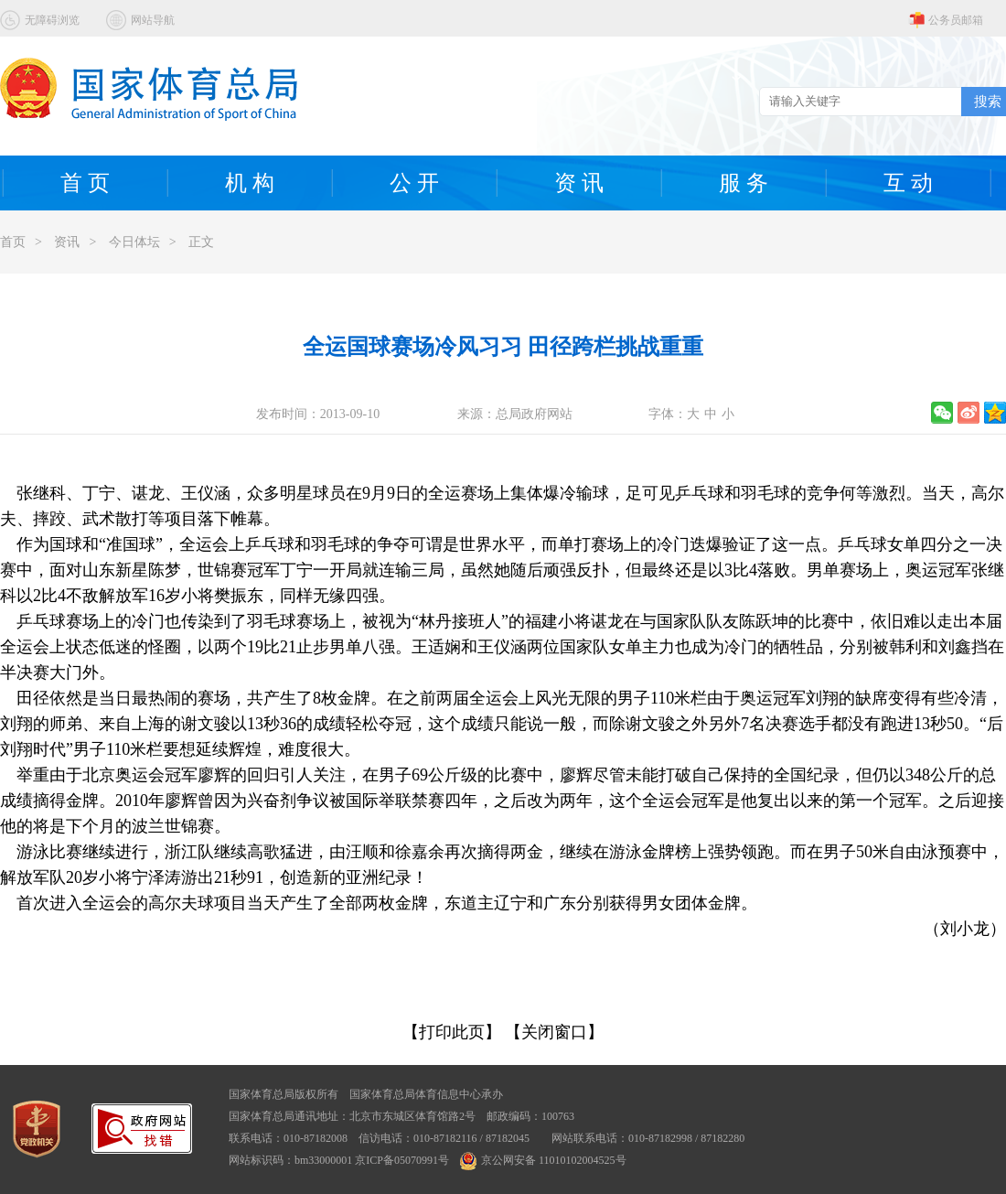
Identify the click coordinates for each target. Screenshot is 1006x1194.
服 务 (743, 183)
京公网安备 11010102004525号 (543, 1160)
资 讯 (579, 183)
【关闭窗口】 (554, 1032)
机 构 (249, 183)
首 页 (85, 183)
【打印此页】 (451, 1032)
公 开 (414, 183)
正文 (201, 242)
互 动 (908, 183)
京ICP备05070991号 (402, 1160)
